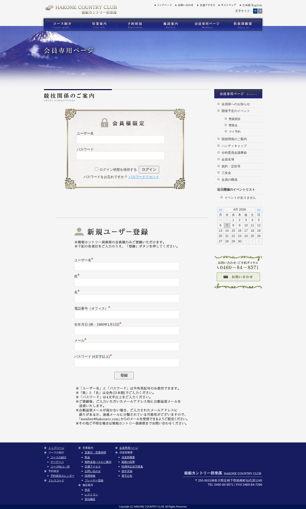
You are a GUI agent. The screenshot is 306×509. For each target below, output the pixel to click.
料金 (87, 457)
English (250, 6)
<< (220, 209)
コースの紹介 (58, 457)
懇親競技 (234, 118)
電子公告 (127, 475)
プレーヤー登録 (94, 480)
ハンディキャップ (234, 146)
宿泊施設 (90, 499)
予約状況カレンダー (62, 475)
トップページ (163, 6)
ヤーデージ (57, 461)
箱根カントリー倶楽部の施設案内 (170, 24)
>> (259, 209)
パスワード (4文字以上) (93, 356)
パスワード (85, 149)
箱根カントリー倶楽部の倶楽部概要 (244, 24)
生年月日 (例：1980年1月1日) (98, 324)
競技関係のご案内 (234, 139)
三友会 (226, 173)
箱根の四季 (128, 461)
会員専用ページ (128, 447)
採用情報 (90, 475)
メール (80, 340)
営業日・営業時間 (95, 452)
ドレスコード (56, 480)
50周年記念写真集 (132, 466)
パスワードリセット (144, 177)
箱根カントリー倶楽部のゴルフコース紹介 (60, 24)
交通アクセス (205, 6)
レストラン (91, 494)
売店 (87, 489)
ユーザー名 (85, 133)
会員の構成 (229, 179)
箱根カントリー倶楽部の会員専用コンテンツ (206, 24)
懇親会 (233, 125)
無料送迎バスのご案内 (98, 461)
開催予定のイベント (236, 111)
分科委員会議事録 (234, 152)
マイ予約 (234, 131)
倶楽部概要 (128, 457)
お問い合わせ (183, 6)
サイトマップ (227, 6)
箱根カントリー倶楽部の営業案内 (98, 24)
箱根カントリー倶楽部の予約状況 (135, 24)
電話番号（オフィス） (92, 308)
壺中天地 (127, 471)
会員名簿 (228, 159)
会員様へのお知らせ (236, 104)
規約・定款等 (231, 166)
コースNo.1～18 (60, 466)
